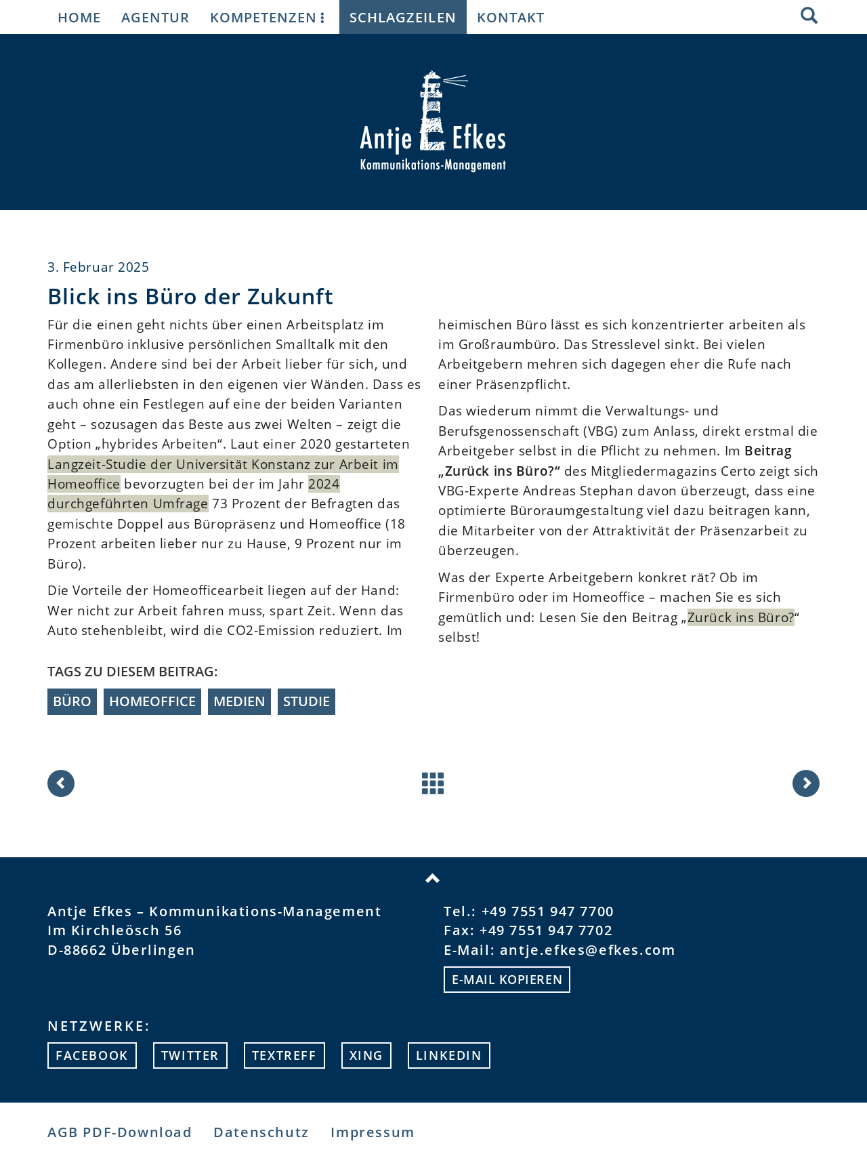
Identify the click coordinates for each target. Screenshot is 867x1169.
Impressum (373, 1132)
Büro (72, 701)
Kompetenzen (269, 16)
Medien (239, 701)
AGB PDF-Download (119, 1132)
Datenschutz (261, 1132)
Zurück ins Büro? (741, 617)
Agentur (155, 16)
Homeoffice (152, 701)
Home (79, 16)
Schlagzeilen (403, 16)
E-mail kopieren (507, 979)
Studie (306, 701)
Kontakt (511, 16)
